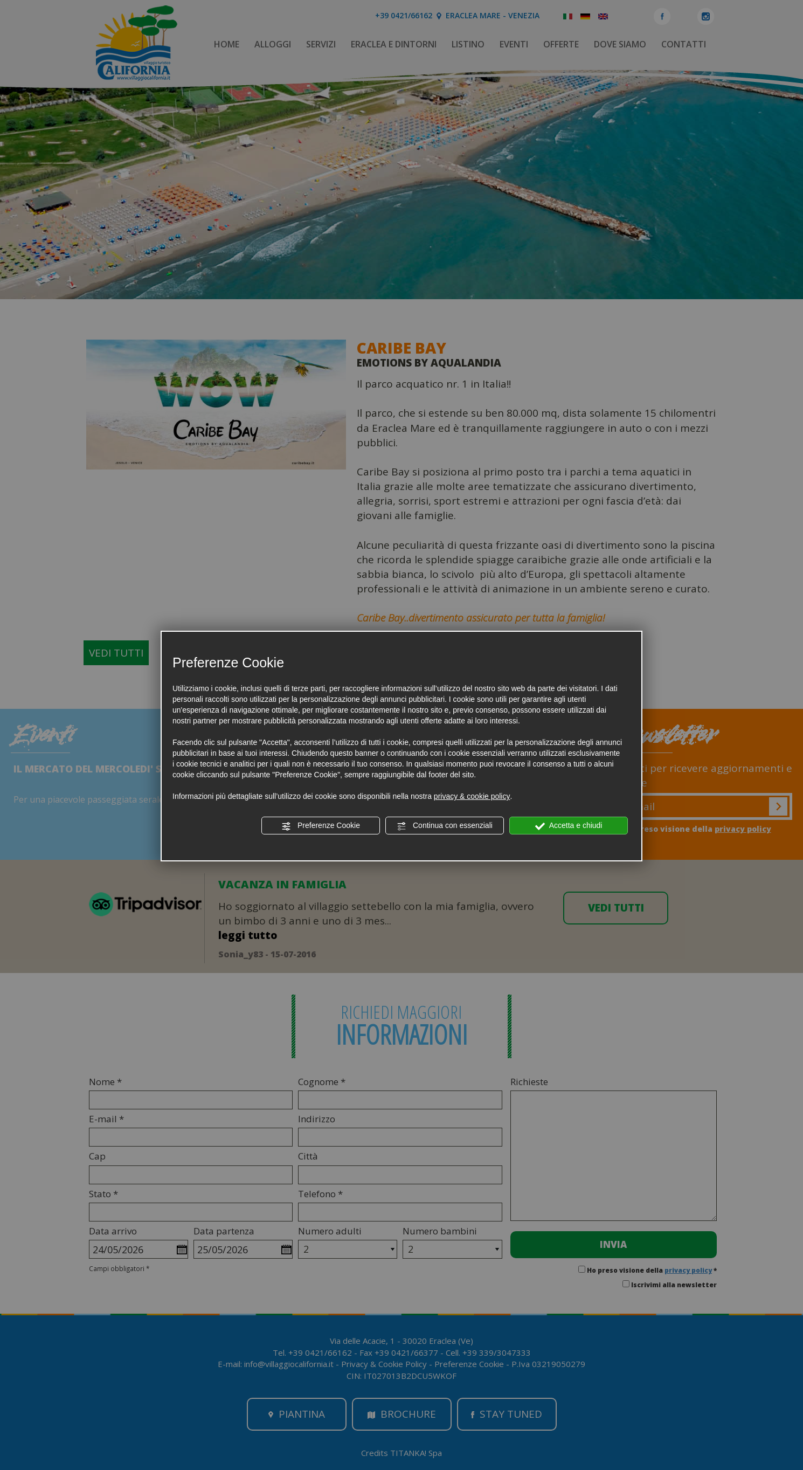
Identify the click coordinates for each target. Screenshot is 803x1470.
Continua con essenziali (445, 826)
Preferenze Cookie (320, 826)
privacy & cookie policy (472, 796)
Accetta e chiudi (569, 826)
